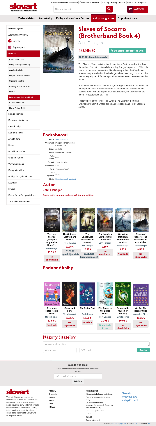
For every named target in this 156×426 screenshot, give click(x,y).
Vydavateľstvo (26, 18)
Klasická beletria (16, 102)
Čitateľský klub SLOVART (90, 3)
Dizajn (11, 145)
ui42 (149, 424)
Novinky (16, 41)
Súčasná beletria (16, 81)
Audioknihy (45, 18)
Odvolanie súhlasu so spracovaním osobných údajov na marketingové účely (99, 405)
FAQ (51, 404)
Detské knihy (14, 126)
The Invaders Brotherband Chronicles (105, 237)
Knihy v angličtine (103, 18)
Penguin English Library (19, 64)
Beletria (12, 53)
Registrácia (142, 3)
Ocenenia (53, 394)
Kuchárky (12, 183)
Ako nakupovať (92, 391)
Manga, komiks (15, 114)
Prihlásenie (131, 3)
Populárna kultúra (16, 151)
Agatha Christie (16, 70)
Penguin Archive (16, 59)
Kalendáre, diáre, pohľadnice (22, 195)
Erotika (11, 189)
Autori (51, 400)
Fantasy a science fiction (20, 86)
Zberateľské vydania (18, 35)
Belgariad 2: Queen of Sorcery (123, 311)
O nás (88, 414)
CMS (135, 424)
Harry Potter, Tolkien (18, 108)
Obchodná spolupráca (94, 411)
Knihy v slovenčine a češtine (72, 18)
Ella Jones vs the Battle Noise (105, 311)
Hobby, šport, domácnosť (20, 176)
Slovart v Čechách (93, 420)
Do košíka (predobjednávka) (127, 50)
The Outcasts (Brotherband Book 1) (69, 237)
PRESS (52, 407)
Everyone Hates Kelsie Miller (52, 311)
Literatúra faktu (15, 132)
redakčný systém (119, 424)
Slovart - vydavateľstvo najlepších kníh (130, 397)
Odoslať (143, 350)
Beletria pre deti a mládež (21, 97)
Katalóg (114, 3)
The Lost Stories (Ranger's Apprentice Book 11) (51, 239)
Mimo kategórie (15, 28)
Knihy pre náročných (18, 120)
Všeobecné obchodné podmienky (64, 3)
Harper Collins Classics (19, 75)
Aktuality (105, 3)
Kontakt (122, 3)
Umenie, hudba (15, 157)
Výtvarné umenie (16, 164)
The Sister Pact (87, 308)
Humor (12, 92)
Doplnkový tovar (128, 18)
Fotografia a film (16, 170)
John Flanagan (90, 43)
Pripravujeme (19, 47)
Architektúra (14, 139)
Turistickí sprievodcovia (19, 201)
